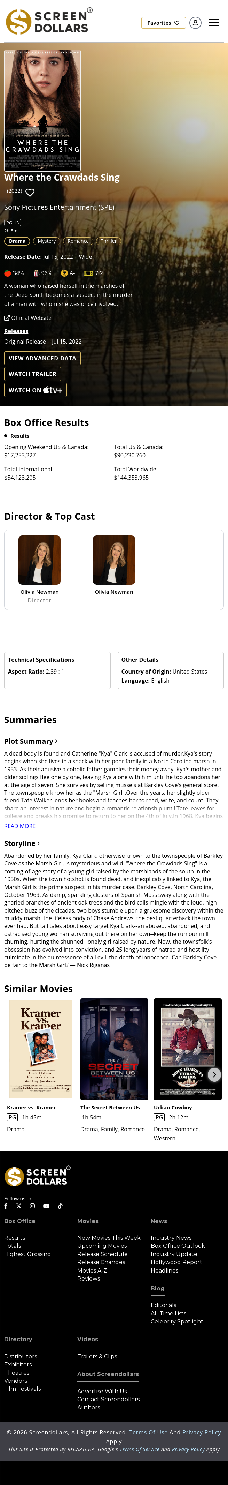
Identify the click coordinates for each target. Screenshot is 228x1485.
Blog (158, 1288)
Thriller (109, 241)
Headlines (164, 1270)
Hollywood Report (176, 1262)
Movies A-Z (92, 1270)
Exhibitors (18, 1364)
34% (18, 273)
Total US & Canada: (139, 447)
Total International (28, 469)
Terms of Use (149, 1432)
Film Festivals (22, 1389)
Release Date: (23, 257)
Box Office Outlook (178, 1246)
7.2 (99, 273)
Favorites (164, 23)
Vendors (15, 1381)
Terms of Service (140, 1449)
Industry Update (174, 1254)
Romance (78, 241)
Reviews (88, 1278)
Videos (87, 1339)
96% (47, 273)
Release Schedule (102, 1254)
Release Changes (101, 1262)
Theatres (16, 1373)
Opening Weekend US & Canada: (46, 447)
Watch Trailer (33, 374)
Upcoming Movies (102, 1246)
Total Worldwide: (136, 469)
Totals (12, 1246)
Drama (17, 241)
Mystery (47, 241)
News (159, 1221)
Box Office (20, 1221)
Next (214, 1075)
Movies (88, 1221)
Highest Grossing (27, 1254)
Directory (18, 1339)
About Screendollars (108, 1374)
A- (72, 273)
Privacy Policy (201, 1432)
